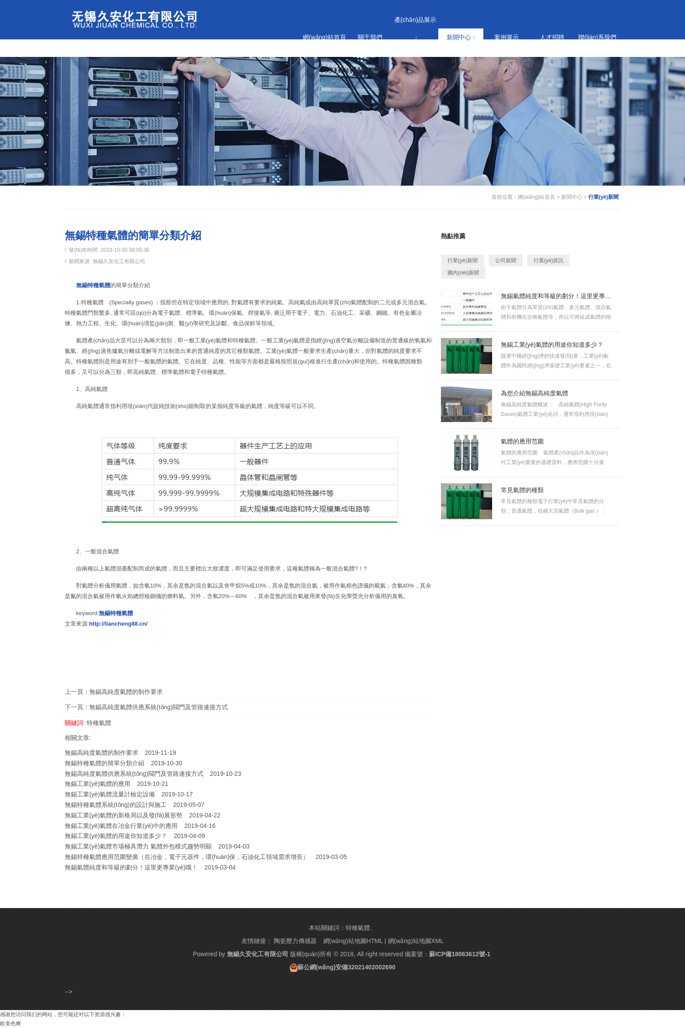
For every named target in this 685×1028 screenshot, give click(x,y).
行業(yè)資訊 (549, 260)
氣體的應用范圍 (522, 441)
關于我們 (370, 37)
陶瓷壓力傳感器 (295, 940)
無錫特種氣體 (93, 285)
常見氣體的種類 (522, 489)
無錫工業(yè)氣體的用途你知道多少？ (552, 344)
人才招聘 (552, 37)
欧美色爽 (10, 1024)
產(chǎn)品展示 (416, 28)
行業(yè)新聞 (603, 197)
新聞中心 (461, 37)
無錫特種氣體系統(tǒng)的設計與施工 (116, 804)
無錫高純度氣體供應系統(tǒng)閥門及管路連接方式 (158, 707)
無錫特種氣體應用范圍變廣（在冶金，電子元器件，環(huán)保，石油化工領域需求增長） (187, 856)
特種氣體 (99, 722)
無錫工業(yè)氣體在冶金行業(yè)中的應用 (121, 825)
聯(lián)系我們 (597, 37)
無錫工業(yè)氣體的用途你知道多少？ (116, 835)
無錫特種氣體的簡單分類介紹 (104, 763)
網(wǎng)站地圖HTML (353, 940)
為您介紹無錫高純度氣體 (534, 393)
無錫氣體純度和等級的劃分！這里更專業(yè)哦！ (556, 295)
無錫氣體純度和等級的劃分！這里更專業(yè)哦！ (131, 867)
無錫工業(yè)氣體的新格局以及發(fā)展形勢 (123, 815)
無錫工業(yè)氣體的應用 (97, 783)
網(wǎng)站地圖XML (416, 940)
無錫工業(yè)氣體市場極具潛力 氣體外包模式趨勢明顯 (138, 846)
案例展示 (506, 37)
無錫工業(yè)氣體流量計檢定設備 (110, 794)
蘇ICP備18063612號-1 (459, 954)
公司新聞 (505, 260)
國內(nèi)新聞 (463, 273)
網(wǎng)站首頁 (324, 37)
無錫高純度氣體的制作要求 (126, 691)
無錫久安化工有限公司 (257, 954)
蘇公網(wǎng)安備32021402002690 (346, 967)
